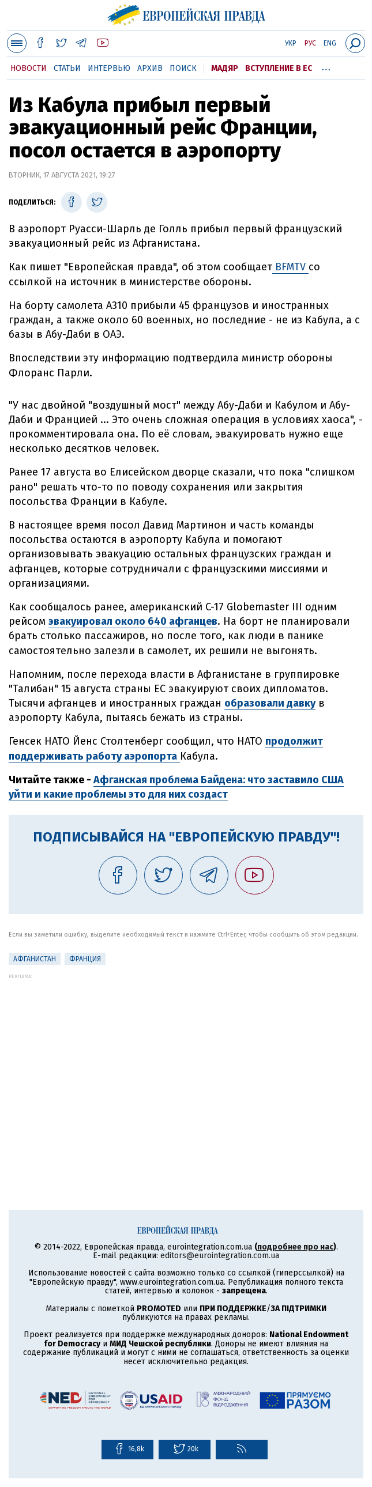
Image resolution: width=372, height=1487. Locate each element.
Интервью (109, 68)
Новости (28, 68)
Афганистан (34, 959)
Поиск (183, 68)
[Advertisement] (186, 1060)
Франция (85, 959)
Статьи (67, 68)
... (326, 66)
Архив (150, 68)
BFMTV (290, 267)
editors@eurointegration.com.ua (219, 1255)
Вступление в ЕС (278, 68)
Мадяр (224, 68)
